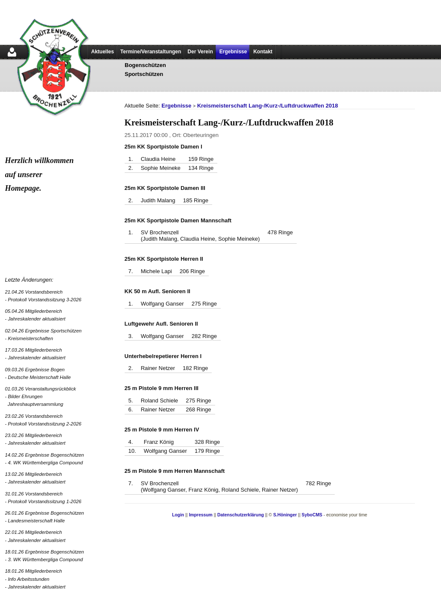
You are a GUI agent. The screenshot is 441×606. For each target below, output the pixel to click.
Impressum (200, 515)
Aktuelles (102, 52)
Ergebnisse (233, 52)
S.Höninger (285, 515)
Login (178, 515)
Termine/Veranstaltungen (150, 52)
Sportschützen (144, 74)
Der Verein (200, 52)
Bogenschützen (145, 65)
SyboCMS (311, 515)
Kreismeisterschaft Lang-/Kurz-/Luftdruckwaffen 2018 (267, 105)
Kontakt (262, 52)
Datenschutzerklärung (240, 515)
